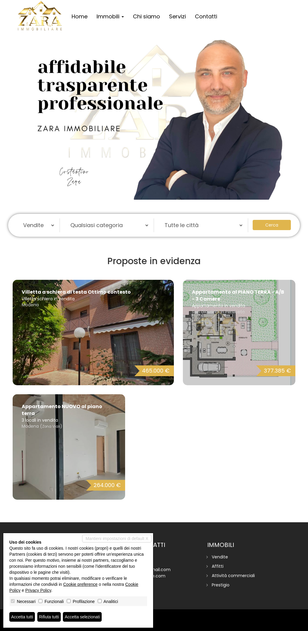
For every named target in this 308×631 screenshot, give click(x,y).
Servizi (177, 16)
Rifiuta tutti (49, 616)
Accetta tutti (22, 616)
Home (80, 16)
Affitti (217, 566)
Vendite (220, 557)
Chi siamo (146, 16)
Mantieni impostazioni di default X (116, 538)
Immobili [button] (110, 16)
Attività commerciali (233, 576)
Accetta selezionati (82, 616)
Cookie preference (80, 584)
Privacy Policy (38, 590)
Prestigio (220, 585)
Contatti (206, 16)
